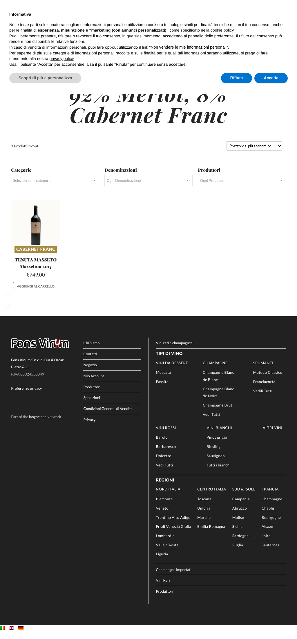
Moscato (163, 379)
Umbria (203, 514)
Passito (162, 388)
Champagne (215, 369)
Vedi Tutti (211, 421)
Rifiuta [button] (236, 78)
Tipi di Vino (169, 360)
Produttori (92, 393)
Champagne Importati (174, 576)
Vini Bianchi (219, 434)
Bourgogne (271, 524)
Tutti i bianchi (219, 471)
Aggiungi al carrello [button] (36, 293)
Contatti (90, 360)
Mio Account (93, 382)
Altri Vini (272, 434)
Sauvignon (216, 462)
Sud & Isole (244, 496)
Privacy (89, 426)
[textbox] (55, 187)
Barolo (162, 444)
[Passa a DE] (20, 635)
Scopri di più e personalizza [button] (45, 78)
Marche (204, 524)
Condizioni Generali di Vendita (108, 415)
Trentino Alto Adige (173, 524)
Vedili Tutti (263, 397)
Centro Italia (211, 496)
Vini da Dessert (172, 369)
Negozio (90, 371)
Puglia (237, 551)
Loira (266, 542)
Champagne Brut (217, 412)
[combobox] (55, 187)
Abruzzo (239, 514)
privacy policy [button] (62, 58)
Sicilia (237, 533)
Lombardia (165, 542)
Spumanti (263, 369)
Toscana (204, 505)
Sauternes (270, 551)
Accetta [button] (271, 78)
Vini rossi (166, 434)
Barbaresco (166, 453)
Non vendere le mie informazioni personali (188, 47)
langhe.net (37, 423)
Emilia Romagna (211, 533)
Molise (238, 524)
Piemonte (164, 505)
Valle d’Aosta (167, 551)
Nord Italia (168, 496)
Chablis (268, 514)
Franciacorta (264, 388)
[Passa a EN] (11, 635)
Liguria (162, 561)
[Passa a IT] (2, 635)
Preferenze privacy (26, 395)
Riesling (214, 453)
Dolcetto (163, 462)
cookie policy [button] (222, 30)
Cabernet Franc (35, 256)
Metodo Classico (267, 379)
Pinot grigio (217, 444)
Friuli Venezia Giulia (173, 533)
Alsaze (267, 533)
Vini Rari (163, 587)
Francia (270, 496)
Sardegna (240, 542)
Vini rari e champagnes (174, 349)
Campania (241, 505)
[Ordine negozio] (254, 153)
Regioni (165, 486)
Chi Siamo (91, 349)
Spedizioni (91, 404)
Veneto (162, 514)
